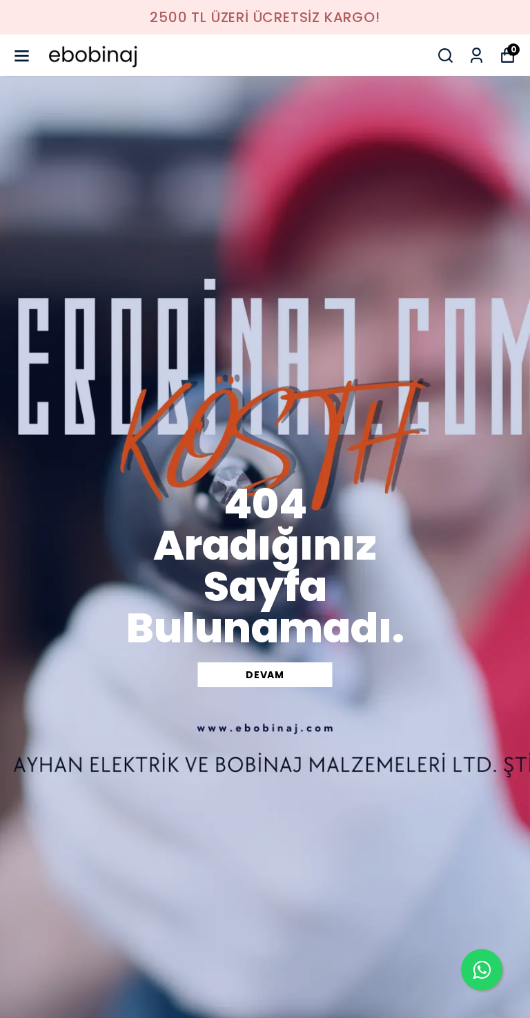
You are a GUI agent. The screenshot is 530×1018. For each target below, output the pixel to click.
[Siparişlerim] (476, 55)
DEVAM (265, 675)
